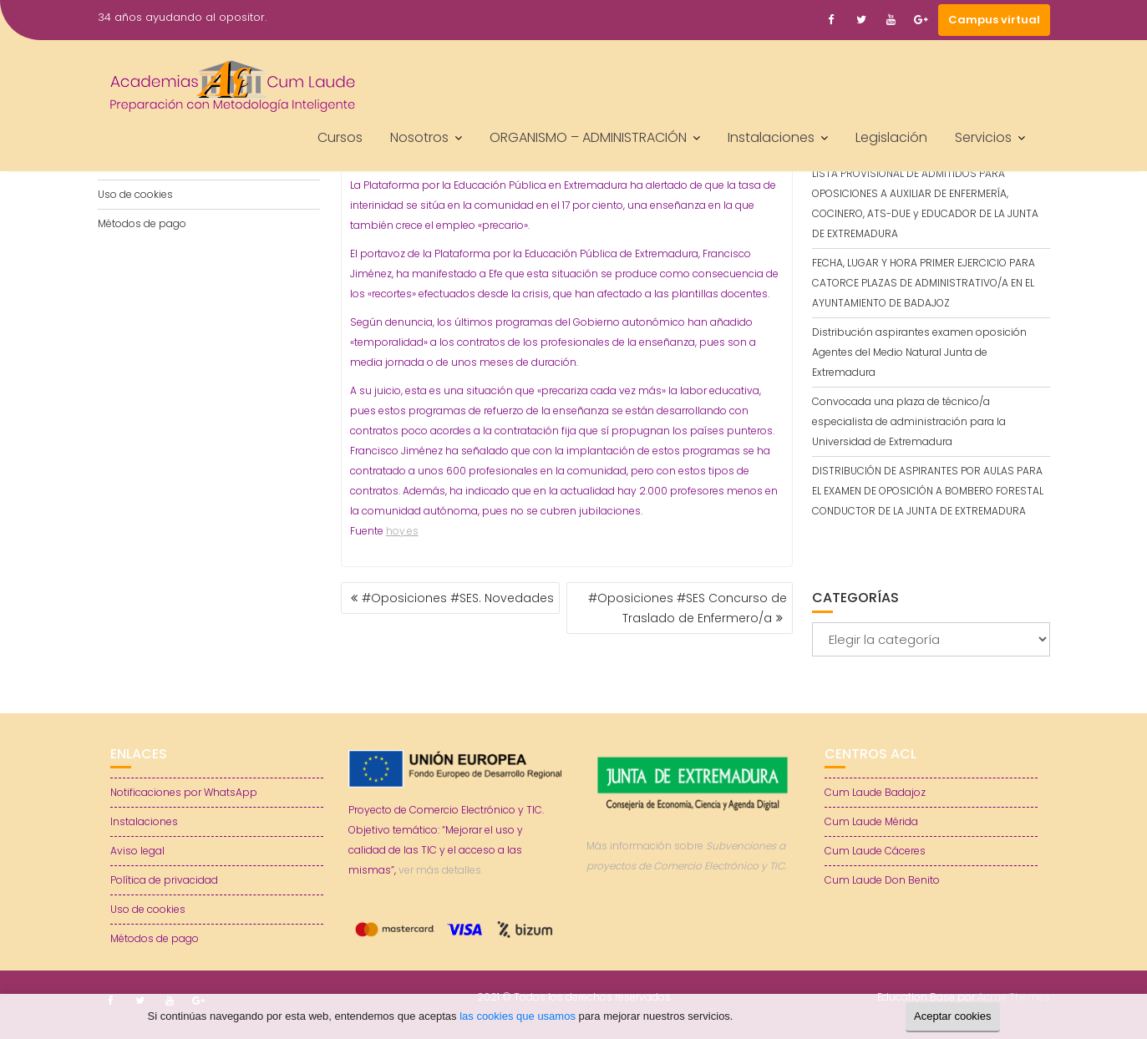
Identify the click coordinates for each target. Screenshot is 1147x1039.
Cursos (340, 137)
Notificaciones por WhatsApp (183, 792)
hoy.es (402, 531)
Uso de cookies (135, 194)
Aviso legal (137, 851)
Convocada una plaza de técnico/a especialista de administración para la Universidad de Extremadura (909, 421)
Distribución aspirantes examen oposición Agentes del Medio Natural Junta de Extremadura (919, 352)
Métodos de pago (142, 223)
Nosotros (419, 137)
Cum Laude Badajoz (875, 792)
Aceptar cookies (953, 1016)
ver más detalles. (440, 870)
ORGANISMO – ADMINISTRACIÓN (588, 137)
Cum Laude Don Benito (882, 880)
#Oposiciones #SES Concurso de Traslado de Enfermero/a (687, 608)
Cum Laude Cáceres (875, 851)
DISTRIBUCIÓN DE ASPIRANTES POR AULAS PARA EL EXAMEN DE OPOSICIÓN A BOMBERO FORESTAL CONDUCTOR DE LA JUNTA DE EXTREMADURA (927, 491)
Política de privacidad (164, 880)
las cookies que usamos (517, 1016)
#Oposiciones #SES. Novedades (458, 598)
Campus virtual (994, 20)
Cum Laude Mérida (871, 821)
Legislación (891, 137)
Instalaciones (771, 137)
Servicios (983, 137)
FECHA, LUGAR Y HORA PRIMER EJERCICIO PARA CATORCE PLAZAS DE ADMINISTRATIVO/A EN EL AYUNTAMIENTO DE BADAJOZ (923, 283)
